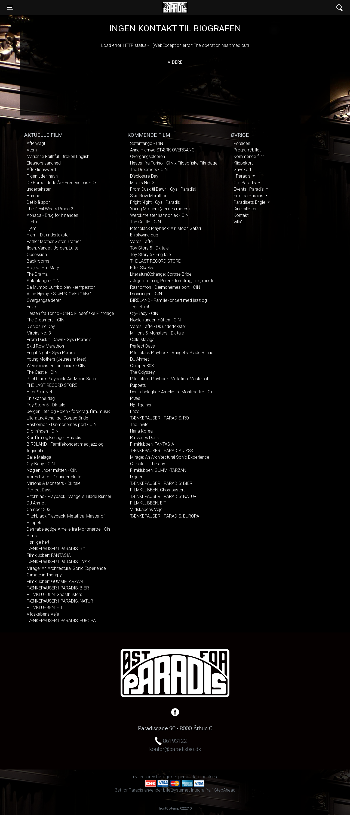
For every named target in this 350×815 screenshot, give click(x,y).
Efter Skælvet (39, 391)
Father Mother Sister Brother (54, 241)
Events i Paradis (249, 189)
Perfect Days (39, 489)
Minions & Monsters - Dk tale (54, 483)
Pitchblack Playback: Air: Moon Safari (62, 378)
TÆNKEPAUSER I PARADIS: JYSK (58, 561)
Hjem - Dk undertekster (48, 235)
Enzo (31, 306)
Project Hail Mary (43, 267)
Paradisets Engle (250, 202)
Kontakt (241, 215)
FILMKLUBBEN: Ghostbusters (54, 594)
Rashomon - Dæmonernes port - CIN (62, 424)
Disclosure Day (41, 326)
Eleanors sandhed (44, 163)
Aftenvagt (36, 143)
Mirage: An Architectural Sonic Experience (66, 568)
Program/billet (247, 150)
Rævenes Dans (144, 437)
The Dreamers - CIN (45, 320)
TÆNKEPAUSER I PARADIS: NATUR (60, 601)
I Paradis (242, 176)
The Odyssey (142, 372)
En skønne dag (41, 398)
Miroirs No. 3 (39, 333)
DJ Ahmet (36, 503)
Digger (136, 476)
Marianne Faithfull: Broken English (58, 156)
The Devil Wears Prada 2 (50, 208)
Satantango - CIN (43, 280)
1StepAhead (223, 790)
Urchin (32, 221)
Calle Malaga (39, 457)
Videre (175, 62)
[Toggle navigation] (10, 8)
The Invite (139, 424)
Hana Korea (141, 431)
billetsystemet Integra (183, 790)
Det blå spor (38, 202)
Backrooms (38, 261)
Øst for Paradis (175, 7)
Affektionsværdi (42, 169)
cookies (209, 776)
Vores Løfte (141, 241)
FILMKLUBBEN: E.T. (45, 607)
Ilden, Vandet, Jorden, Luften (54, 248)
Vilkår (239, 221)
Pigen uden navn (42, 176)
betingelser (166, 776)
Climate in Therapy (44, 574)
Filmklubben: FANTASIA (49, 555)
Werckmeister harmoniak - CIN (56, 365)
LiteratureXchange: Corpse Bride (57, 418)
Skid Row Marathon (45, 346)
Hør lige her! (38, 542)
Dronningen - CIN (43, 431)
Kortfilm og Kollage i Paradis (54, 437)
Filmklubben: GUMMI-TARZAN (55, 581)
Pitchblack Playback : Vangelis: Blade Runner (69, 496)
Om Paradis (245, 182)
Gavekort (242, 169)
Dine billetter (245, 208)
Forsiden (242, 143)
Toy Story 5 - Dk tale (46, 405)
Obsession (37, 254)
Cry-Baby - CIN (41, 463)
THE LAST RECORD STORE (52, 385)
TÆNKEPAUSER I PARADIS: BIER (58, 588)
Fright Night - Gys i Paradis (51, 352)
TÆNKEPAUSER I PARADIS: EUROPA (61, 620)
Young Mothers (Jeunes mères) (56, 359)
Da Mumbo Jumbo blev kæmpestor (61, 287)
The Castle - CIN (42, 372)
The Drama (37, 274)
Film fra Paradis (249, 195)
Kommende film (249, 156)
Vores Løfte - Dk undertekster (55, 476)
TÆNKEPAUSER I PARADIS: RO (56, 548)
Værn (32, 150)
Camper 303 (38, 509)
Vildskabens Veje (43, 614)
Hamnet (34, 195)
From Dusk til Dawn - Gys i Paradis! (59, 339)
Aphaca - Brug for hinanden (52, 215)
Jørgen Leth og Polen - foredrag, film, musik (68, 411)
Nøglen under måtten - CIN (52, 470)
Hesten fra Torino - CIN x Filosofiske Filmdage (70, 313)
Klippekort (243, 163)
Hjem (31, 228)
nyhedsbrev (144, 776)
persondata (189, 776)
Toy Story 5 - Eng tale (150, 254)
